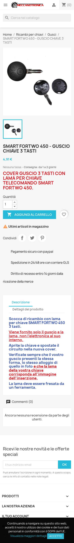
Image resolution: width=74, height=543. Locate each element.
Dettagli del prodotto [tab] (27, 309)
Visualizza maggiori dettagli (28, 536)
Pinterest (42, 238)
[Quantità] (7, 204)
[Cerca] (37, 18)
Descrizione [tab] (21, 302)
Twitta (32, 238)
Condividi (22, 238)
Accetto (55, 536)
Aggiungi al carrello (29, 214)
